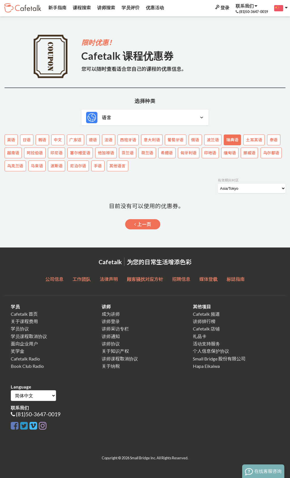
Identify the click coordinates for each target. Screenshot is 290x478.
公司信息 (54, 279)
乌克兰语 (15, 165)
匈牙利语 (188, 152)
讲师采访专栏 (115, 328)
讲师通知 (111, 336)
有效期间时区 (228, 180)
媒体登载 (208, 279)
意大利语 (152, 139)
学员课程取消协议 (29, 336)
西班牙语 (128, 139)
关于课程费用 (24, 321)
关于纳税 (111, 366)
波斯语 (56, 165)
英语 (11, 139)
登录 (221, 7)
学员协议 (20, 328)
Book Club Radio (27, 366)
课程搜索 (81, 7)
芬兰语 (127, 152)
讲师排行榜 (204, 321)
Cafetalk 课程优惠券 (127, 56)
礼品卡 (199, 336)
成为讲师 (111, 314)
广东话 (75, 139)
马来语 (37, 165)
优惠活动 (154, 7)
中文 (58, 139)
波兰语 (213, 139)
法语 (109, 139)
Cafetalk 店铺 (206, 328)
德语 (93, 139)
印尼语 (56, 152)
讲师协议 (111, 343)
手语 (98, 165)
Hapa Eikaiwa (206, 366)
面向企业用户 (24, 343)
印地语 (210, 152)
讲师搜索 (105, 7)
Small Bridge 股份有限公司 (219, 358)
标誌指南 (236, 279)
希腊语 (167, 152)
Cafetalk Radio (25, 358)
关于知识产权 (115, 351)
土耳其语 (254, 139)
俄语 (195, 139)
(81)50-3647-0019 (38, 414)
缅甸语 (230, 152)
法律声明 (109, 279)
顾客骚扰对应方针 (145, 279)
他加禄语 (106, 152)
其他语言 (117, 165)
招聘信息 (181, 279)
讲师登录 (111, 321)
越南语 (13, 152)
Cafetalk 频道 (206, 314)
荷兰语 (147, 152)
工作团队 (81, 279)
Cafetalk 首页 (24, 314)
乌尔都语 (271, 152)
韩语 (42, 139)
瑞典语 (232, 139)
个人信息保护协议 (211, 351)
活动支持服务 (206, 343)
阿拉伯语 (35, 152)
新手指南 (57, 7)
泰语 (274, 139)
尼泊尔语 (78, 165)
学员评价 (130, 7)
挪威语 (249, 152)
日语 (27, 139)
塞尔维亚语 (80, 152)
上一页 (142, 224)
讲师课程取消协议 (120, 358)
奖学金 (17, 351)
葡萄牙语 (175, 139)
